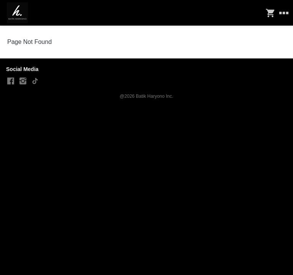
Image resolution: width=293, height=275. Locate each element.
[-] (10, 81)
